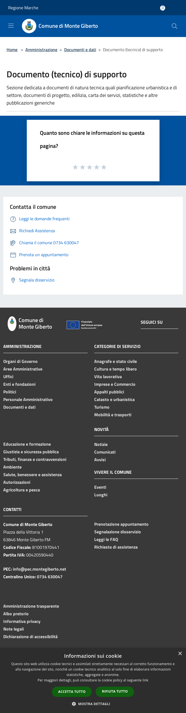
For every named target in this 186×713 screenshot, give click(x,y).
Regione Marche (23, 7)
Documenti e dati (80, 49)
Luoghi (100, 494)
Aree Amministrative (22, 369)
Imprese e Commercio (114, 384)
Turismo (102, 407)
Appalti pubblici (109, 391)
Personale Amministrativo (28, 399)
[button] (93, 703)
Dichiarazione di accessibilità (30, 636)
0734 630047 (50, 576)
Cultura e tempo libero (115, 369)
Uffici (8, 376)
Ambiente (12, 467)
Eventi (100, 487)
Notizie (101, 444)
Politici (9, 391)
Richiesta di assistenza (116, 547)
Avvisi (100, 459)
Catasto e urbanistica (114, 399)
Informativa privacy (21, 621)
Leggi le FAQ (106, 539)
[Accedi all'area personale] (162, 8)
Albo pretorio (16, 613)
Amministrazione (41, 49)
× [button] (180, 654)
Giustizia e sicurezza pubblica (31, 451)
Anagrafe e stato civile (115, 361)
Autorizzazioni (16, 482)
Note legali (13, 629)
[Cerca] (174, 26)
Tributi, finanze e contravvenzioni (34, 459)
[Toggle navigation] (11, 25)
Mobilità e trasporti (112, 414)
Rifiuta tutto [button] (115, 691)
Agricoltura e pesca (21, 489)
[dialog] (93, 680)
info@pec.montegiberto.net (39, 569)
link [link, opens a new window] (145, 680)
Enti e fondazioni (19, 384)
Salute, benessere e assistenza (32, 474)
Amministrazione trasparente (31, 606)
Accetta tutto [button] (71, 691)
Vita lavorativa (108, 376)
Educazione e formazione (27, 444)
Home (12, 49)
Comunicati (105, 452)
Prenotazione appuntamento (121, 524)
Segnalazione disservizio (117, 531)
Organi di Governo (20, 361)
